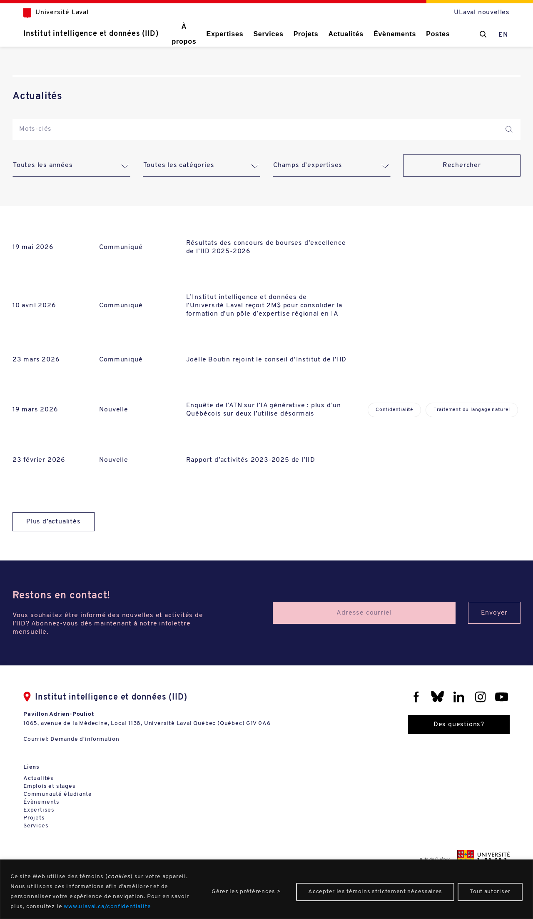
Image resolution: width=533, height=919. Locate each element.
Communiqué (120, 247)
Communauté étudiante (57, 794)
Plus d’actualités (53, 521)
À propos (184, 34)
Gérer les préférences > (246, 892)
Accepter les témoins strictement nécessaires (375, 892)
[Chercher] (483, 34)
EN (503, 35)
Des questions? (458, 724)
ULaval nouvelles (482, 12)
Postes (438, 33)
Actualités (345, 33)
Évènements (395, 33)
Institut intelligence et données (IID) (90, 34)
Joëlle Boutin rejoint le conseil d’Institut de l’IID (266, 359)
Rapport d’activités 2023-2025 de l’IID (250, 460)
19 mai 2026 (33, 247)
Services (268, 33)
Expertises (224, 33)
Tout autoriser (490, 892)
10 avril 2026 (34, 305)
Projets (306, 33)
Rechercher (462, 165)
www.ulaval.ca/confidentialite (107, 907)
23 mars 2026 (36, 359)
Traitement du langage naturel (471, 409)
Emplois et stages (49, 786)
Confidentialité (394, 409)
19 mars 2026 (35, 409)
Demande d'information (85, 739)
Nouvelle (113, 409)
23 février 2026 (38, 460)
